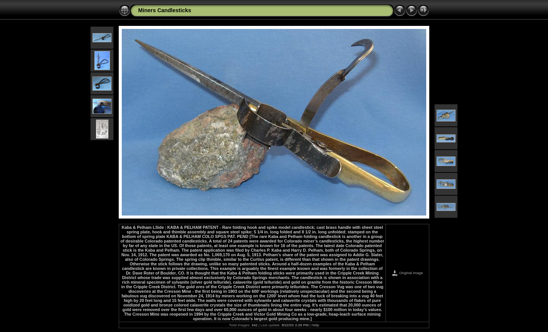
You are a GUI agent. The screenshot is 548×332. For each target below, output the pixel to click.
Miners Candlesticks (164, 10)
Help (315, 325)
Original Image (407, 273)
